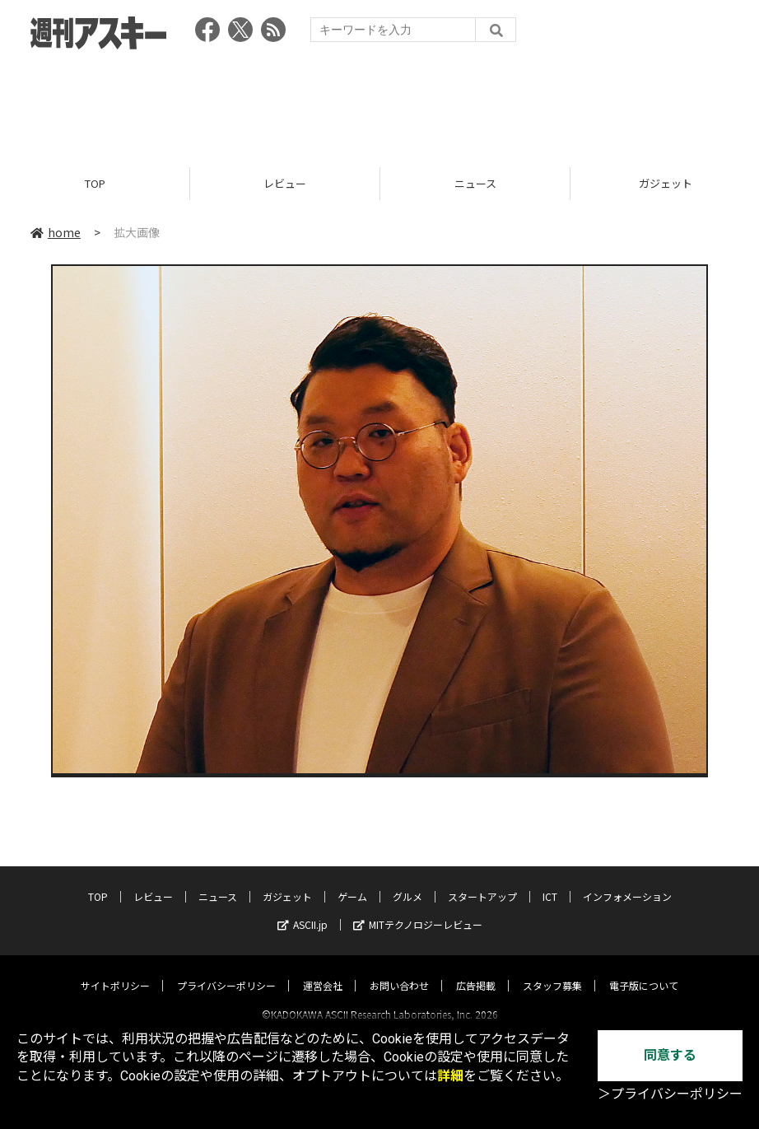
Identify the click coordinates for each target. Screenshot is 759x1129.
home (55, 232)
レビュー (284, 183)
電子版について (643, 970)
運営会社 (322, 970)
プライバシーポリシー (226, 970)
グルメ (407, 882)
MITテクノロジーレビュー (417, 910)
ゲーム (352, 882)
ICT (549, 882)
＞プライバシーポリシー (670, 1094)
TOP (95, 183)
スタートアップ (482, 882)
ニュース (475, 183)
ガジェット (287, 882)
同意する (670, 1055)
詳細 (450, 1076)
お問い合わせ (399, 970)
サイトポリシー (115, 970)
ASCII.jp (302, 910)
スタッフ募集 (552, 970)
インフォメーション (627, 882)
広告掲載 (476, 970)
